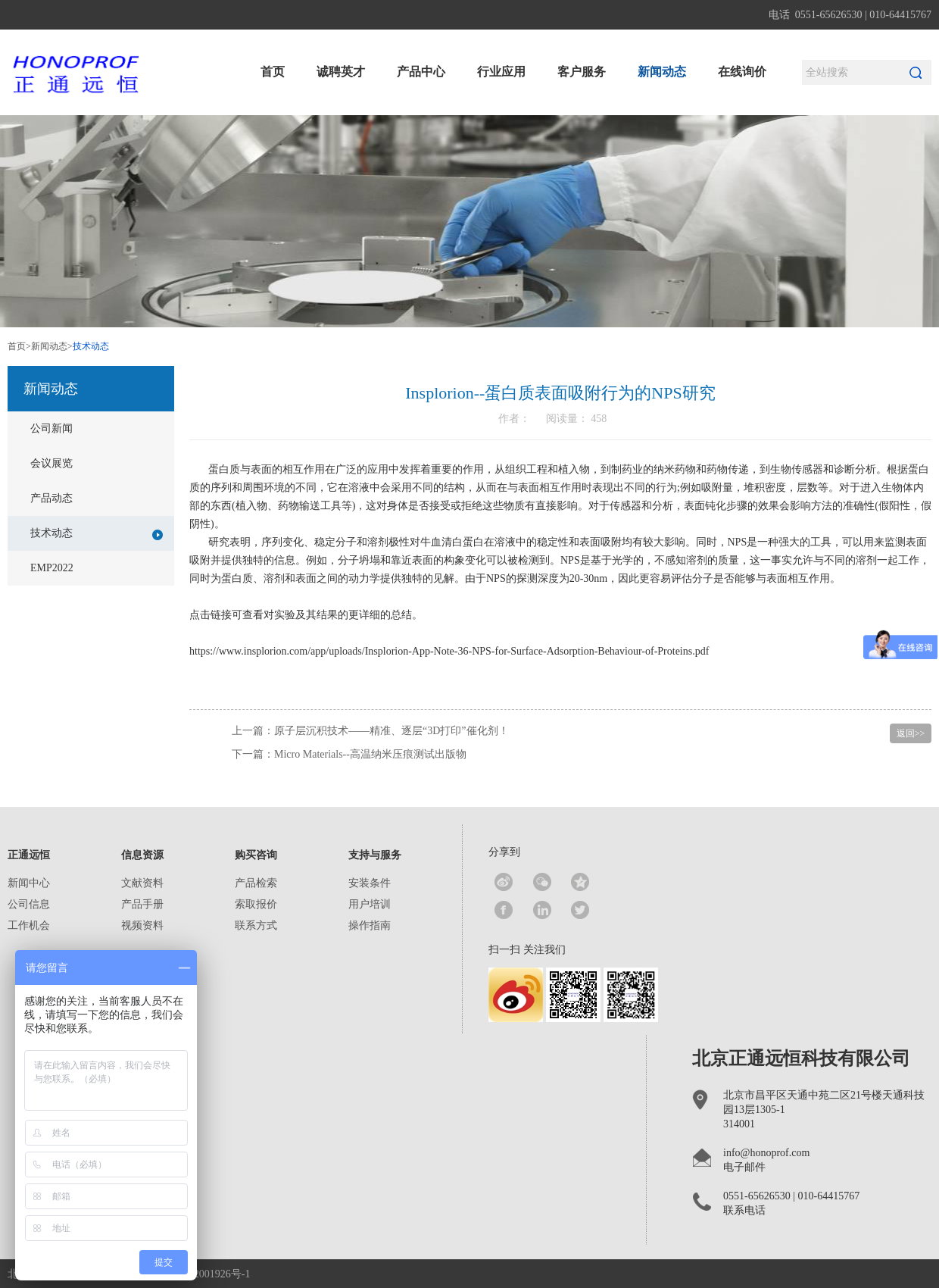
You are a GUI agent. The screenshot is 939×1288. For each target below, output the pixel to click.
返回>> (911, 733)
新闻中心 (29, 883)
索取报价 (256, 904)
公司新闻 (51, 428)
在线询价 (742, 71)
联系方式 (256, 925)
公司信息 (29, 904)
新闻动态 (662, 71)
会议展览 (51, 463)
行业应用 (501, 71)
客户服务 (581, 71)
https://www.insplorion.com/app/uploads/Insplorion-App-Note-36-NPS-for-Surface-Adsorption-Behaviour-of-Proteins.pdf (449, 651)
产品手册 (142, 904)
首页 (272, 71)
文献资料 (142, 883)
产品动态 (51, 498)
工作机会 (29, 925)
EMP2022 (51, 568)
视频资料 (142, 925)
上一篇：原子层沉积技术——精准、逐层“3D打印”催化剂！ (370, 730)
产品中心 (421, 71)
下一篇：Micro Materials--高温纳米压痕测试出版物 (349, 754)
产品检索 (256, 883)
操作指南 (369, 925)
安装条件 (369, 883)
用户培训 (369, 904)
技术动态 (96, 533)
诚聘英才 (341, 71)
